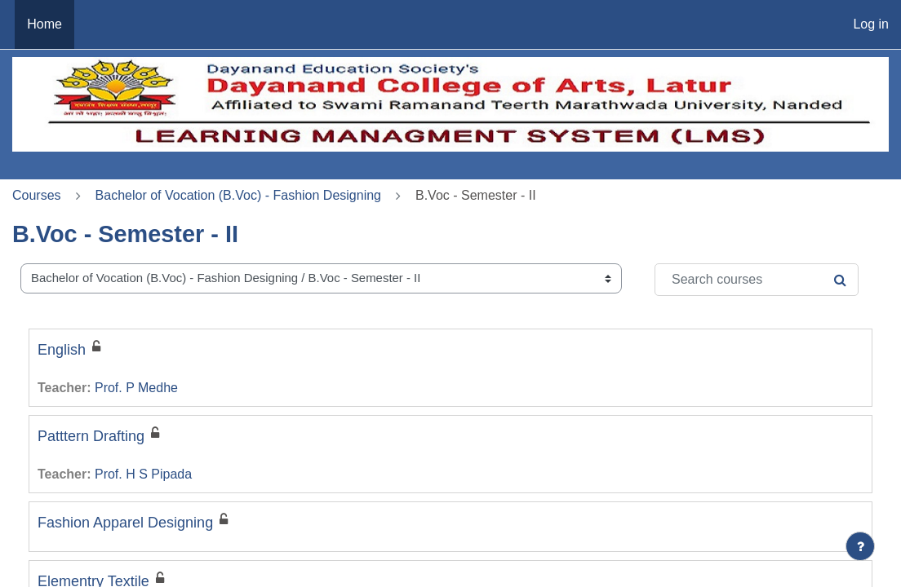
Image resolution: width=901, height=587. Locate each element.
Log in (871, 24)
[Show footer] (860, 546)
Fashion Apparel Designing (125, 522)
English (62, 350)
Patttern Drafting (91, 436)
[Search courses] (757, 279)
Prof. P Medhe (136, 388)
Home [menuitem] (44, 24)
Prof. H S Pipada (143, 474)
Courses (36, 195)
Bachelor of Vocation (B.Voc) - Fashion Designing (238, 195)
